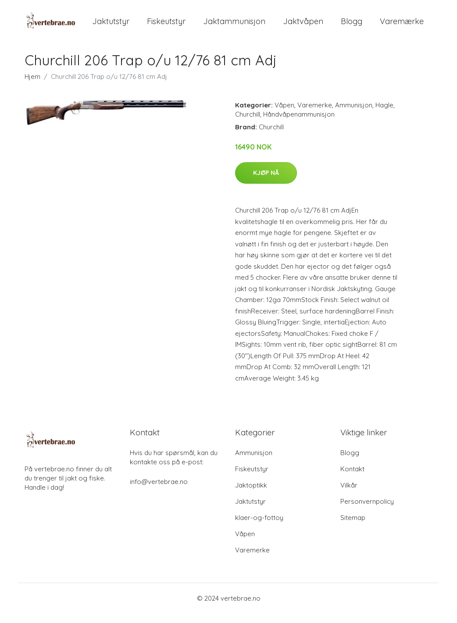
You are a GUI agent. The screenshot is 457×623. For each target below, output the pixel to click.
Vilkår (348, 495)
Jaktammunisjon (234, 26)
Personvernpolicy (367, 511)
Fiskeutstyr (166, 26)
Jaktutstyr (110, 26)
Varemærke (402, 26)
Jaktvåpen (303, 26)
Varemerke (314, 114)
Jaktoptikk (251, 495)
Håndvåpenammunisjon (299, 124)
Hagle (384, 114)
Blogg (351, 26)
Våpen (284, 114)
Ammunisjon (353, 114)
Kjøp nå (266, 182)
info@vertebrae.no (159, 491)
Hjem (32, 86)
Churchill (247, 124)
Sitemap (352, 527)
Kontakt (352, 478)
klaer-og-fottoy (259, 527)
